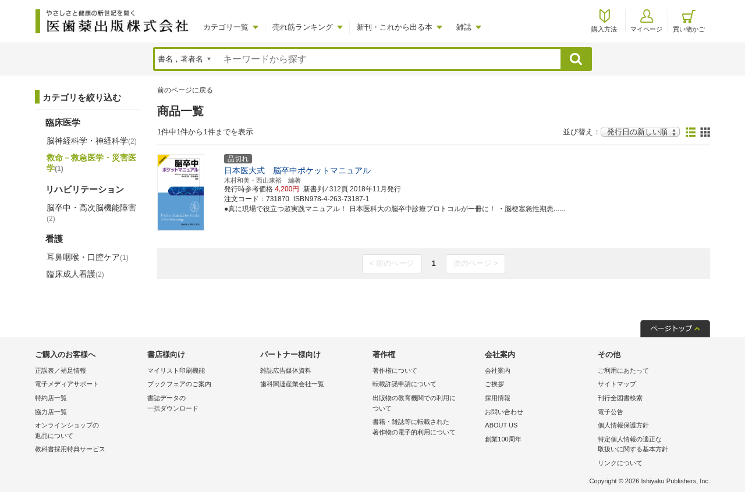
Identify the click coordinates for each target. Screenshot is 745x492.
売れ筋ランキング (302, 27)
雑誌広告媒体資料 (285, 370)
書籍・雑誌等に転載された (425, 427)
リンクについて (620, 462)
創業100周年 (503, 439)
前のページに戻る (185, 90)
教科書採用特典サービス (70, 448)
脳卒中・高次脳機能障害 (91, 213)
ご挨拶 (494, 383)
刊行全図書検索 (620, 397)
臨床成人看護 (75, 274)
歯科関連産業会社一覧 (292, 383)
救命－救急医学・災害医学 (91, 163)
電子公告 (610, 411)
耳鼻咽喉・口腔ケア (88, 257)
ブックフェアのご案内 (179, 383)
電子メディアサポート (67, 383)
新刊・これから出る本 (394, 27)
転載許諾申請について (404, 383)
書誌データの (200, 403)
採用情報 (497, 397)
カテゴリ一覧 (226, 27)
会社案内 (497, 370)
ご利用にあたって (623, 370)
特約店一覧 (51, 397)
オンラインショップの (88, 431)
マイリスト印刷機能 (176, 370)
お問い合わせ (504, 411)
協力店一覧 (51, 411)
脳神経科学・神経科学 (92, 140)
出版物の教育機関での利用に (425, 403)
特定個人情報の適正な (651, 445)
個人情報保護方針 (623, 425)
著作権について (394, 370)
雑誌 (463, 27)
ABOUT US (501, 425)
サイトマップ (617, 383)
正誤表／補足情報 (60, 370)
